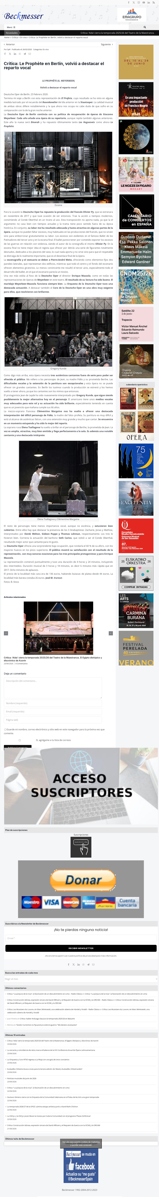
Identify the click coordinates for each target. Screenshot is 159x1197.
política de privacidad (85, 956)
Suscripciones (81, 834)
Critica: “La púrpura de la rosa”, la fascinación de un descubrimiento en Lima (116, 994)
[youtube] (144, 2)
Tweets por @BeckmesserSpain (81, 1144)
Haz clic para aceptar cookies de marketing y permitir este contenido (81, 1143)
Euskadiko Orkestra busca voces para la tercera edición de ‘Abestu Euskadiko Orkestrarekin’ (44, 1069)
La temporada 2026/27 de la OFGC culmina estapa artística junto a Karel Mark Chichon (42, 1106)
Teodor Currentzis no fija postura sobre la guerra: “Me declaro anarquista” (46, 1025)
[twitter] (134, 2)
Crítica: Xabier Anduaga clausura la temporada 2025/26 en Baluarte (47, 1018)
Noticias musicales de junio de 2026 (21, 1078)
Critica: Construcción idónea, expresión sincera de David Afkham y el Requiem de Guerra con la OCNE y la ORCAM (53, 1125)
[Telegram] (88, 964)
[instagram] (139, 2)
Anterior (10, 44)
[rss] (154, 2)
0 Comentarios (21, 663)
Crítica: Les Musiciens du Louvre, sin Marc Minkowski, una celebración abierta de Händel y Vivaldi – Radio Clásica (53, 1009)
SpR (8, 49)
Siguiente (106, 44)
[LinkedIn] (78, 964)
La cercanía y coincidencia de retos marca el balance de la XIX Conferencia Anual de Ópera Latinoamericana (51, 1050)
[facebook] (129, 2)
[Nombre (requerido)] (53, 703)
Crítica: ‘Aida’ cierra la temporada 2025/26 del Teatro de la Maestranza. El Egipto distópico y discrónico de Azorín (52, 1040)
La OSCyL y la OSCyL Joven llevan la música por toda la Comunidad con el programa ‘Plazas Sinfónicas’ (49, 1116)
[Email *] (81, 938)
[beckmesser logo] (23, 10)
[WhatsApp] (83, 964)
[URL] (53, 719)
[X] (73, 964)
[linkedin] (149, 2)
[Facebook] (68, 964)
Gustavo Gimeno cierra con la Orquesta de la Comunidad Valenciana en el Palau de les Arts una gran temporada (53, 1097)
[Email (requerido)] (53, 711)
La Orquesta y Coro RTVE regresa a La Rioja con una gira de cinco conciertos (38, 1059)
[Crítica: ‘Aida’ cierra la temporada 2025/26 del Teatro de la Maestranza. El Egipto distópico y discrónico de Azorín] (58, 603)
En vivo (46, 49)
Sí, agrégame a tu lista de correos (37, 740)
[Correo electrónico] (93, 964)
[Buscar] (145, 27)
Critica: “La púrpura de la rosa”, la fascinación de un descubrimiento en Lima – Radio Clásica (44, 994)
